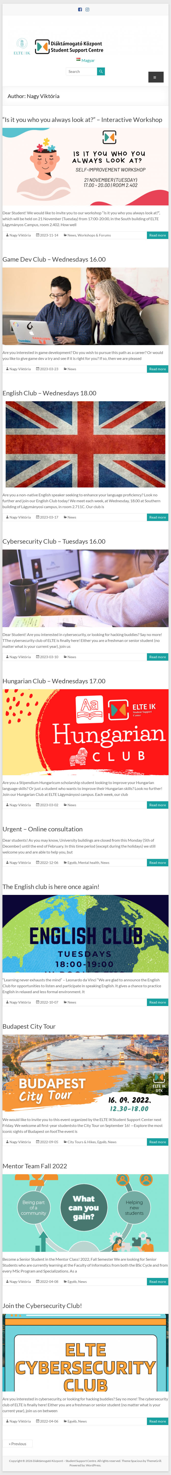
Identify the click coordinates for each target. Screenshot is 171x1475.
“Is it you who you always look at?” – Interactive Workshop (82, 119)
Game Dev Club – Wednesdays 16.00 (54, 259)
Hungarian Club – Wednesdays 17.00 (53, 681)
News (72, 235)
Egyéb (72, 862)
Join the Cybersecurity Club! (42, 1305)
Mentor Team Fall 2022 (34, 1166)
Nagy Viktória (20, 235)
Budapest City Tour (29, 1026)
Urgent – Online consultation (42, 829)
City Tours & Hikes (82, 1142)
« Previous (17, 1443)
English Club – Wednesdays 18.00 (49, 393)
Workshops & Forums (94, 235)
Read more (157, 235)
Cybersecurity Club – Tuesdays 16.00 (53, 541)
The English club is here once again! (51, 886)
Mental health (88, 862)
